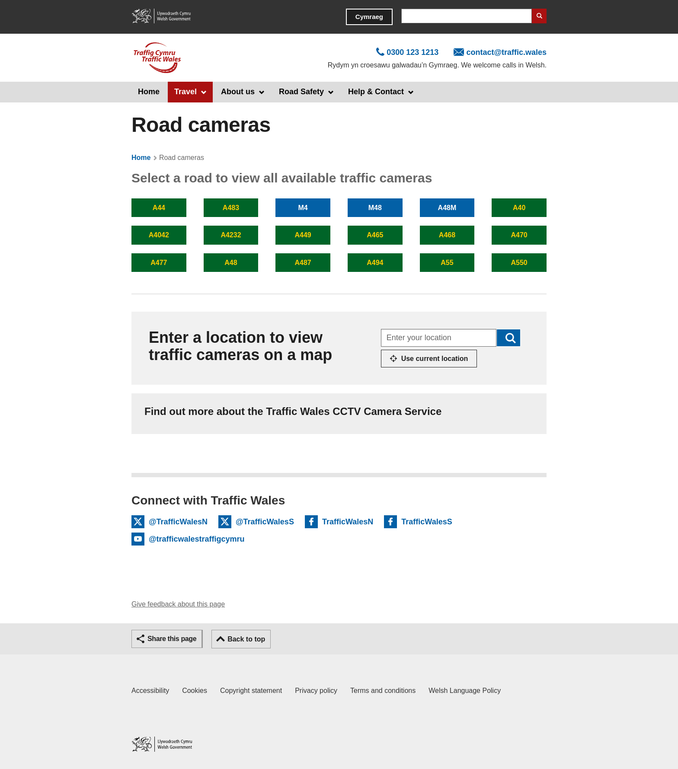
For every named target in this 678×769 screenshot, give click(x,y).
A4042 (159, 235)
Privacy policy (316, 690)
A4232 (231, 235)
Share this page (171, 638)
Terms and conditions (383, 690)
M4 (303, 207)
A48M (447, 207)
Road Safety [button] (301, 91)
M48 (375, 207)
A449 (303, 235)
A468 (447, 235)
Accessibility (150, 690)
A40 (519, 207)
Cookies (194, 690)
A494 (375, 262)
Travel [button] (185, 91)
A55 (447, 262)
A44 (159, 207)
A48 (230, 262)
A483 (231, 207)
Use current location (434, 358)
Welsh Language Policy (465, 690)
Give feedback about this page (178, 604)
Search (539, 16)
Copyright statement (251, 690)
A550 (519, 262)
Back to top (246, 639)
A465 (375, 235)
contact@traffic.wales (506, 52)
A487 (303, 262)
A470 (519, 235)
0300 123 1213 (412, 52)
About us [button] (238, 91)
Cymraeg (369, 16)
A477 (158, 262)
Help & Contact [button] (376, 91)
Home (149, 91)
